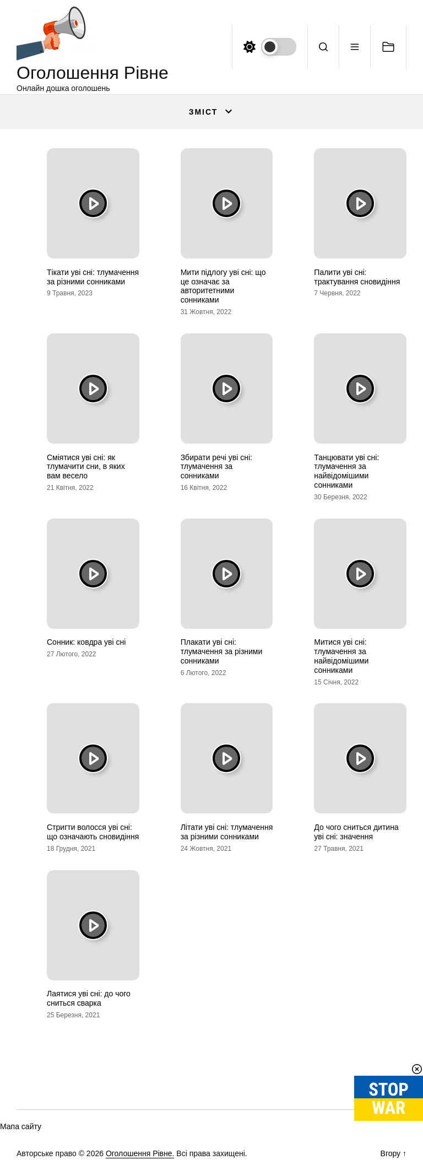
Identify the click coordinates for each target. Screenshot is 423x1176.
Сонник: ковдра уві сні (86, 642)
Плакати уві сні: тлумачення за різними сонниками (222, 651)
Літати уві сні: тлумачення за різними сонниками (227, 832)
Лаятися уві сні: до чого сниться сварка (89, 998)
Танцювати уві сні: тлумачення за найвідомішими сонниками (346, 471)
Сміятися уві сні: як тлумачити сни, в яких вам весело (86, 467)
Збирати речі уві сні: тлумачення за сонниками (216, 467)
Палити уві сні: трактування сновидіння (357, 277)
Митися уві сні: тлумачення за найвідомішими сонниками (341, 656)
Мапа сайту (20, 1126)
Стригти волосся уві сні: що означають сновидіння (93, 832)
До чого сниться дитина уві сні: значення (356, 832)
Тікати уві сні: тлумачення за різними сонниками (93, 277)
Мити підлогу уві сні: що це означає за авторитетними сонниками (223, 286)
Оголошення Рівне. (140, 1153)
